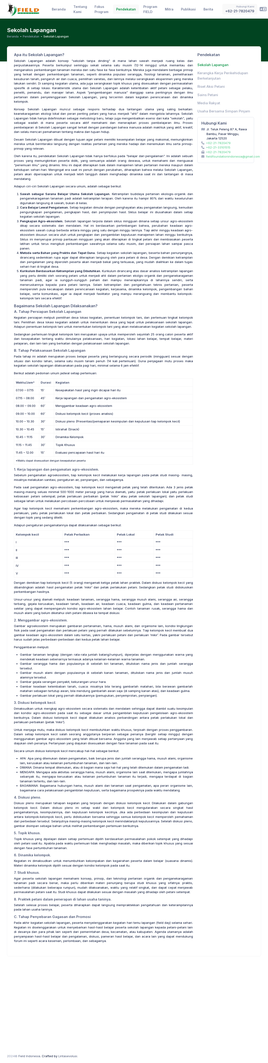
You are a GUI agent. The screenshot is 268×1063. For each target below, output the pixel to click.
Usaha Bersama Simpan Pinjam (223, 111)
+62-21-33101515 (218, 147)
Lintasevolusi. (68, 1056)
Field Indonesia (29, 1056)
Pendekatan (31, 36)
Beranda (13, 36)
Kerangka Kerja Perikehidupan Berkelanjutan (222, 75)
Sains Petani (207, 95)
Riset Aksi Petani (211, 86)
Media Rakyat (208, 103)
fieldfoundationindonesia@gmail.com (233, 156)
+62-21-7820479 (218, 143)
